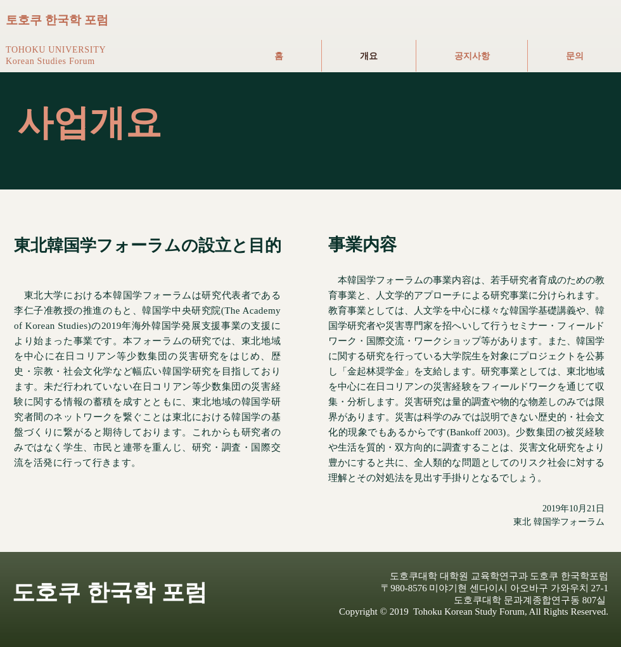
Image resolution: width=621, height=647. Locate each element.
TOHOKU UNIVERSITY (56, 49)
